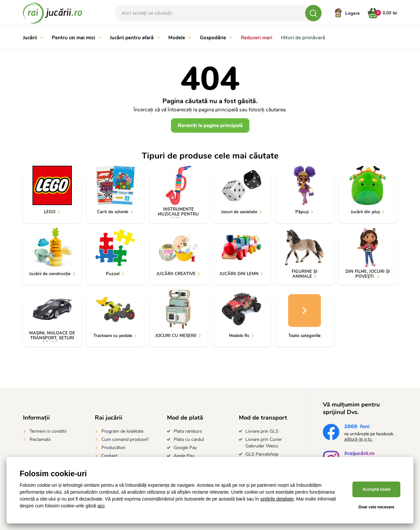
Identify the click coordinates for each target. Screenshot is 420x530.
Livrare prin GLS (262, 431)
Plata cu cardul (189, 439)
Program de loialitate (122, 431)
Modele (179, 37)
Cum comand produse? (125, 439)
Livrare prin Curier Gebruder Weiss (263, 442)
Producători (113, 448)
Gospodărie (216, 37)
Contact (109, 456)
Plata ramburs (188, 431)
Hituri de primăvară (303, 37)
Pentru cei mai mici (76, 37)
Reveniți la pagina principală (210, 125)
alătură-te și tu (358, 439)
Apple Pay (184, 456)
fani (356, 427)
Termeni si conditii (48, 431)
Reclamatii (40, 439)
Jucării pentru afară (135, 37)
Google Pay (185, 448)
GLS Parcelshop (261, 454)
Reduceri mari (256, 37)
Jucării (33, 37)
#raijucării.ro (359, 454)
